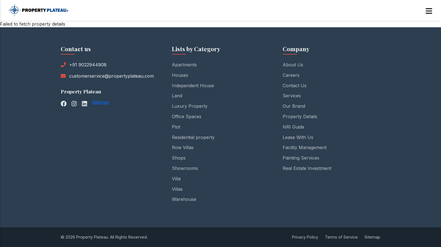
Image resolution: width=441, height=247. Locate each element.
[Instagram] (74, 103)
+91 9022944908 (88, 65)
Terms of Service (341, 237)
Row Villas (183, 147)
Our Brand (294, 106)
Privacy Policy (305, 237)
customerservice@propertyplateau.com (111, 76)
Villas (177, 189)
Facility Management (305, 147)
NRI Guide (293, 127)
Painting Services (301, 158)
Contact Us (295, 85)
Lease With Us (298, 137)
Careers (291, 75)
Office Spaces (186, 116)
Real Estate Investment (307, 168)
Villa (176, 178)
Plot (176, 127)
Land (177, 95)
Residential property (193, 137)
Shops (179, 158)
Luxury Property (190, 106)
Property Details (300, 116)
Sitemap (100, 102)
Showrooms (185, 168)
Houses (180, 75)
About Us (293, 65)
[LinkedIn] (84, 103)
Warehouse (184, 199)
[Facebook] (64, 103)
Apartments (184, 65)
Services (292, 95)
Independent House (193, 85)
